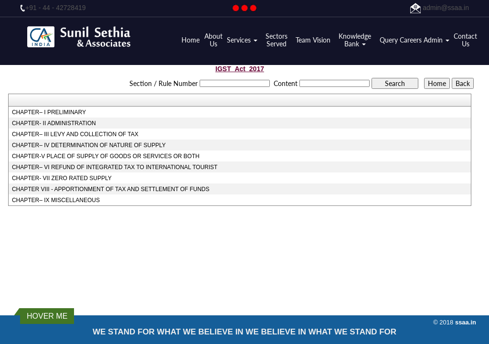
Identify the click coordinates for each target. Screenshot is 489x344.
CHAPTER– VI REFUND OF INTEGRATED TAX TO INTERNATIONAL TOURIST (115, 167)
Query (389, 40)
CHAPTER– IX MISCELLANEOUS (56, 200)
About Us (213, 40)
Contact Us (465, 40)
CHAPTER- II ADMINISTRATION (54, 123)
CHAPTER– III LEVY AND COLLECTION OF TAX (75, 134)
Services (242, 40)
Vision (321, 40)
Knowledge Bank (355, 40)
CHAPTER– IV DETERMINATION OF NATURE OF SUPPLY (89, 145)
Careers (411, 40)
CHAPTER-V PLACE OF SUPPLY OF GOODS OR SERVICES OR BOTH (106, 156)
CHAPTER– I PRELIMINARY (49, 112)
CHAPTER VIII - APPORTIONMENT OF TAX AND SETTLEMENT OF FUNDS (111, 189)
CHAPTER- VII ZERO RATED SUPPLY (62, 178)
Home (190, 40)
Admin (436, 40)
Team (303, 40)
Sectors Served (276, 40)
